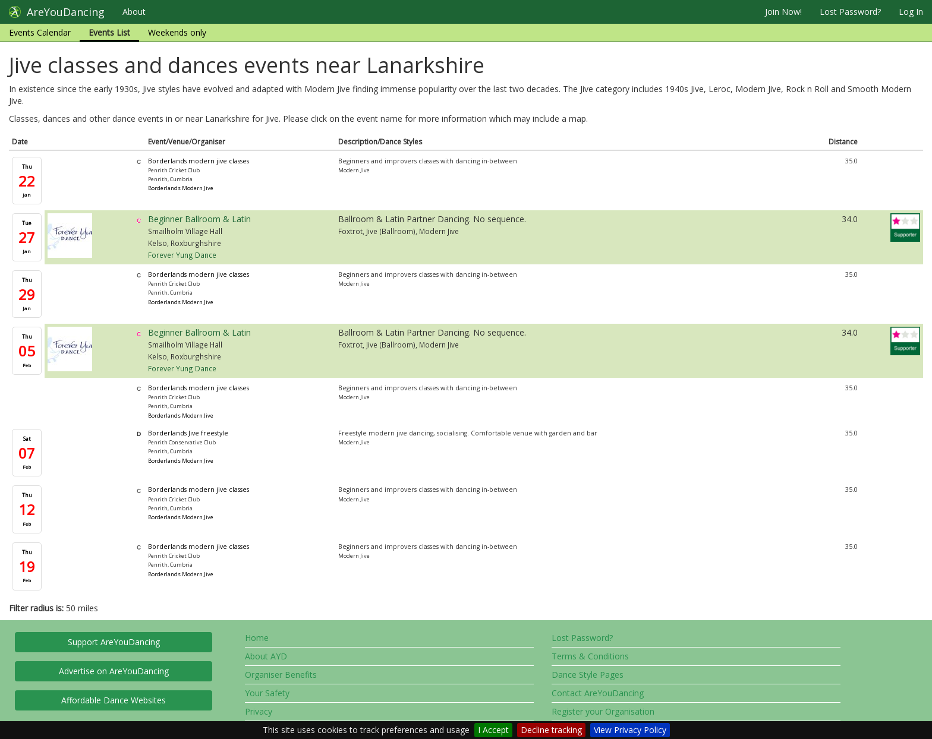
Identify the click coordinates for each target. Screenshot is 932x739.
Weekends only (177, 32)
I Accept (493, 729)
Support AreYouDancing (114, 642)
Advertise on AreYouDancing (114, 671)
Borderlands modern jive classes (198, 161)
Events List (109, 32)
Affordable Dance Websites (113, 700)
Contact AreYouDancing (598, 693)
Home (257, 637)
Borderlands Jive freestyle (188, 433)
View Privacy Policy (630, 729)
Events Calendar (40, 32)
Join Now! (783, 11)
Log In (911, 11)
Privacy (258, 711)
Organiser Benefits (281, 674)
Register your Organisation (603, 711)
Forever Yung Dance (182, 255)
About (134, 11)
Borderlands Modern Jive (180, 188)
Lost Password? (850, 11)
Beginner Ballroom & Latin (199, 219)
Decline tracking (551, 729)
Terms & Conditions (590, 656)
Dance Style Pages (588, 674)
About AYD (266, 656)
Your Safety (267, 693)
